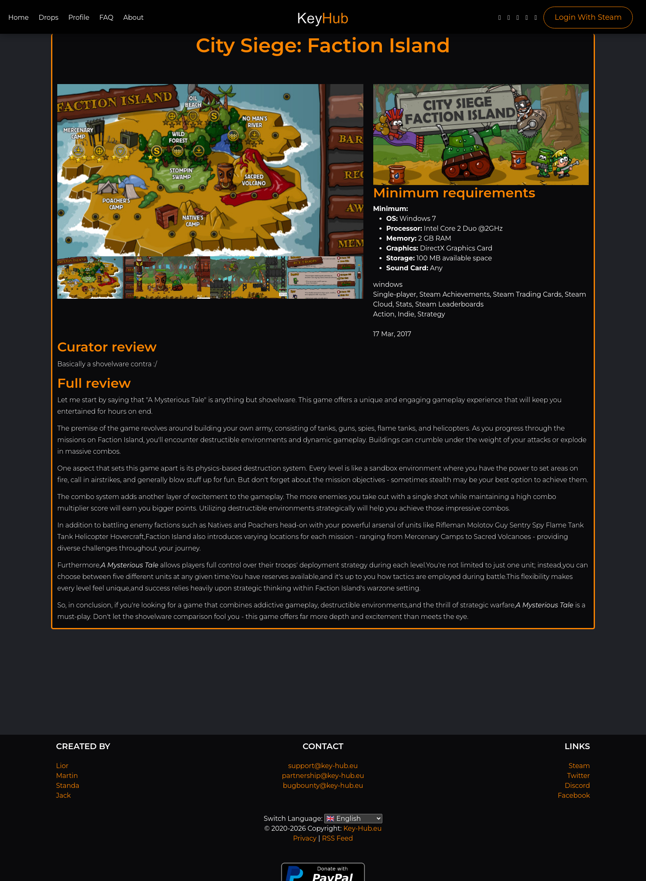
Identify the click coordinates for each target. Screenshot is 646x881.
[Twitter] (509, 20)
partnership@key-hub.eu (323, 776)
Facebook (574, 795)
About (133, 17)
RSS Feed (337, 838)
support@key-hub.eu (323, 766)
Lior (62, 766)
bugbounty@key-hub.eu (323, 786)
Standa (68, 786)
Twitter (578, 776)
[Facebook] (500, 20)
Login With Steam (588, 17)
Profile (78, 17)
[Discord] (527, 20)
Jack (63, 795)
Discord (577, 786)
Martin (67, 776)
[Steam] (535, 20)
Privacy (304, 838)
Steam (579, 766)
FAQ (106, 17)
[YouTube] (518, 20)
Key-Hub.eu (362, 828)
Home (18, 17)
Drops (49, 17)
